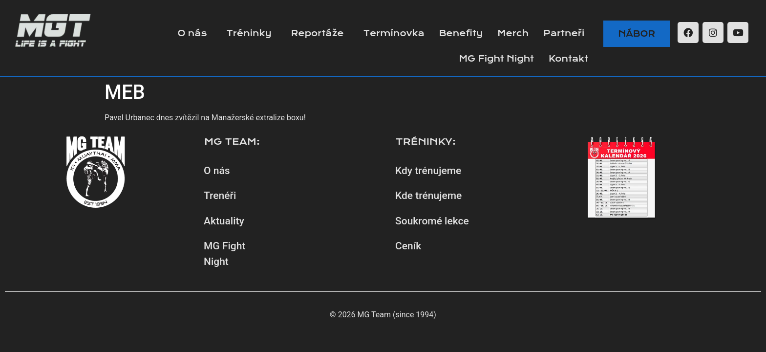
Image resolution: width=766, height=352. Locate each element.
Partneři (563, 33)
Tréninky (249, 33)
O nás (192, 33)
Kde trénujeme (428, 195)
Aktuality (224, 221)
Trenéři (220, 195)
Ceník (408, 246)
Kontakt (568, 59)
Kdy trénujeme (428, 170)
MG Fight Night (496, 59)
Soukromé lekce (432, 221)
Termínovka (394, 33)
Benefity (461, 33)
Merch (513, 33)
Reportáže (317, 33)
